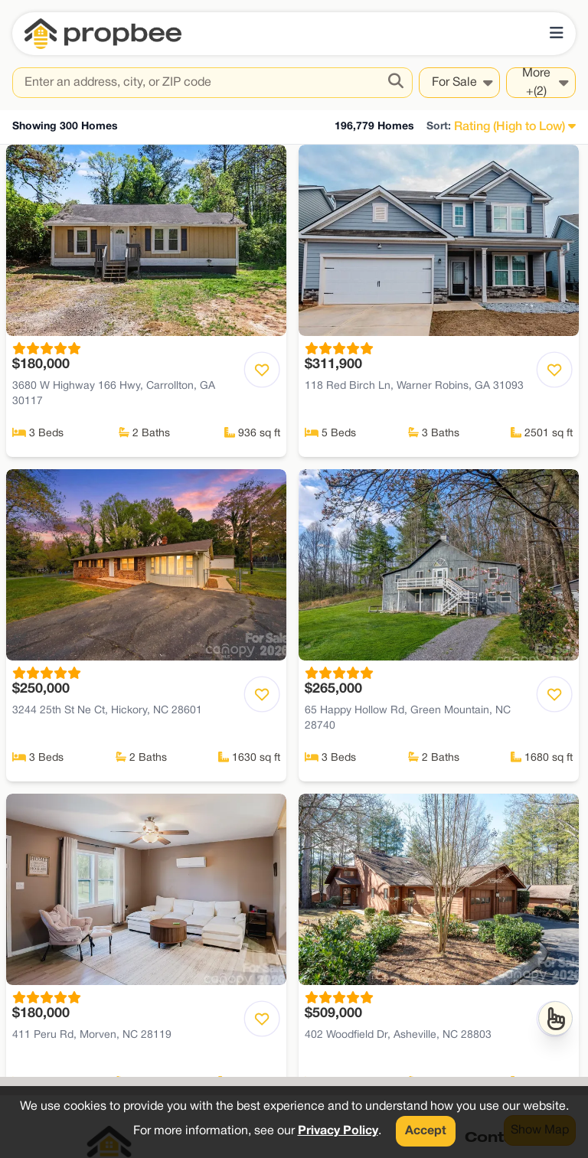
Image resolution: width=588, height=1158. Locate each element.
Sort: (438, 127)
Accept (425, 1131)
